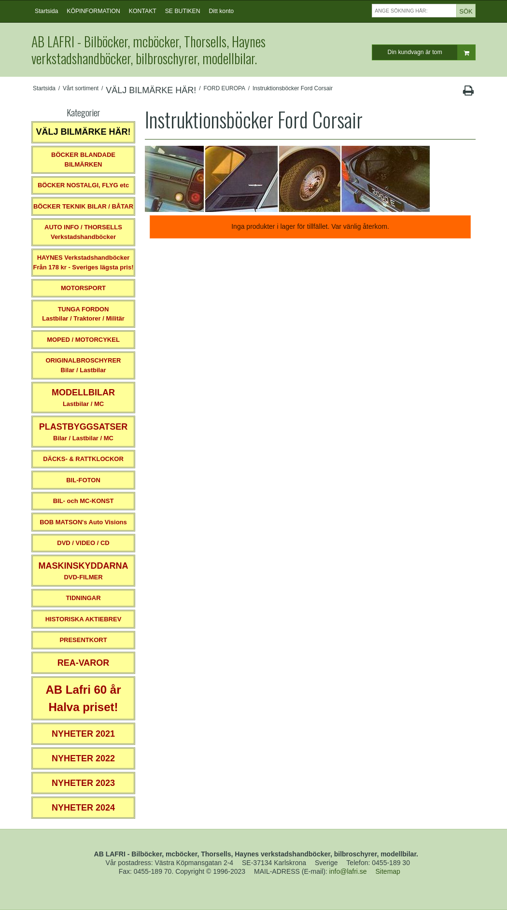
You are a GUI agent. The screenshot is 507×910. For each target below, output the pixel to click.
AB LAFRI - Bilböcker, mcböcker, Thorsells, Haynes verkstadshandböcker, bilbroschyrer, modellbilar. (148, 50)
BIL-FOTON (83, 480)
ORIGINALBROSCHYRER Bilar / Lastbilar (83, 365)
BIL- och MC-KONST (83, 500)
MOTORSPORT (83, 288)
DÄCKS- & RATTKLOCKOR (83, 458)
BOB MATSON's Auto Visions (83, 522)
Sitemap (388, 871)
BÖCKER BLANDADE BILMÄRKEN (83, 159)
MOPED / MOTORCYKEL (83, 339)
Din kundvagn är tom (431, 52)
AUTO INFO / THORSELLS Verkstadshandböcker (83, 232)
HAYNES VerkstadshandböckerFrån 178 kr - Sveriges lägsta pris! (83, 262)
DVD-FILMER (83, 571)
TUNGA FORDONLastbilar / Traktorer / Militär (83, 314)
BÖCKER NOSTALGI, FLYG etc (83, 185)
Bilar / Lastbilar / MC (83, 432)
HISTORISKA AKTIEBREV (83, 619)
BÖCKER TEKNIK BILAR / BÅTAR (83, 206)
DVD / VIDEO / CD (83, 542)
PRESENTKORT (83, 640)
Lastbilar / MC (83, 397)
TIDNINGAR (83, 598)
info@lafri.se (348, 871)
